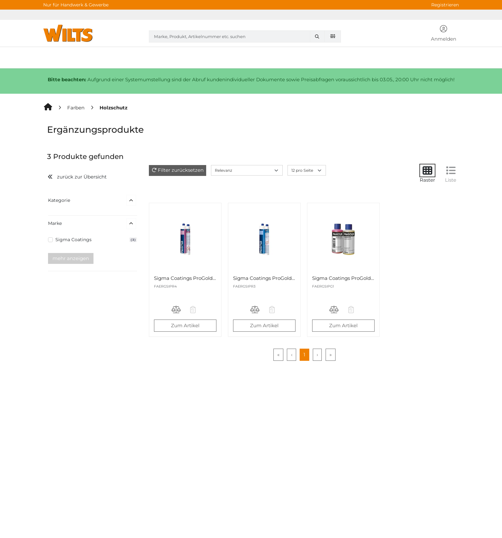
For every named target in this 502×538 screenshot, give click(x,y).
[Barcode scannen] (332, 36)
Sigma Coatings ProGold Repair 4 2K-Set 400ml (290, 278)
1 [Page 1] (304, 355)
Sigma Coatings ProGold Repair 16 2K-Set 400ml (212, 278)
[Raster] (427, 170)
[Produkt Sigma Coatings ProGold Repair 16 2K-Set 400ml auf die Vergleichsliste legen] (177, 310)
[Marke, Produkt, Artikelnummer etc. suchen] (318, 36)
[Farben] (76, 108)
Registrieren (445, 5)
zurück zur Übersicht (77, 177)
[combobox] (245, 36)
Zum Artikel (185, 325)
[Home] (48, 108)
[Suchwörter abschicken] (318, 36)
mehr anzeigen (71, 258)
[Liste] (451, 170)
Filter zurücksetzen (181, 170)
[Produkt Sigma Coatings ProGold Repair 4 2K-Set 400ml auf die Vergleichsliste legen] (256, 310)
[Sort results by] (247, 170)
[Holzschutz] (113, 108)
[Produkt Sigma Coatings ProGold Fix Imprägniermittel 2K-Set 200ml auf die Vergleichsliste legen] (335, 310)
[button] (444, 34)
